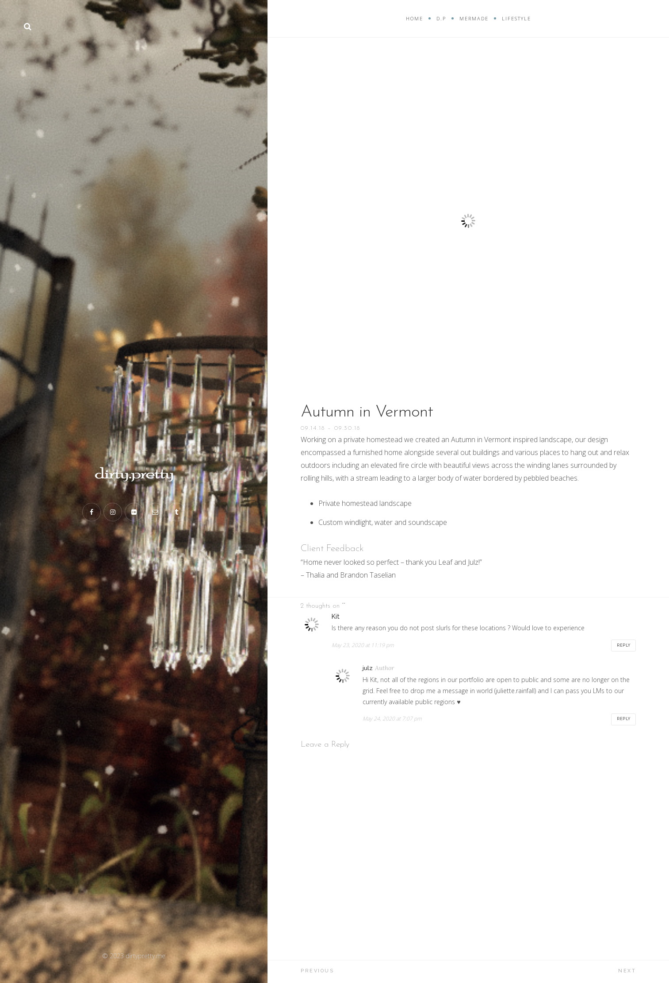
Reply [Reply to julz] (623, 719)
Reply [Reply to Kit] (623, 645)
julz (368, 668)
